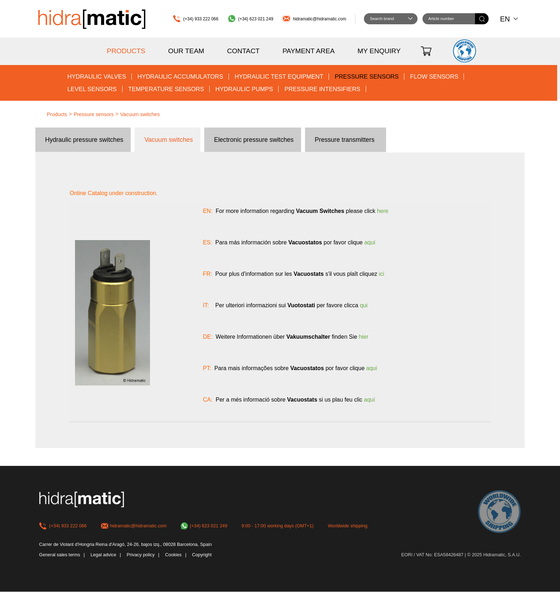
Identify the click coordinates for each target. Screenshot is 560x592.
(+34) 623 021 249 (255, 18)
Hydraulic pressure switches (84, 139)
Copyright (202, 555)
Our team (186, 51)
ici (381, 274)
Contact (243, 51)
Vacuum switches (140, 114)
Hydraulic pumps (244, 89)
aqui (371, 368)
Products (126, 51)
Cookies (173, 555)
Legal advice (103, 555)
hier (364, 337)
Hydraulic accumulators (180, 76)
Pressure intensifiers (322, 89)
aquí (369, 242)
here (382, 211)
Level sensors (91, 89)
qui (364, 305)
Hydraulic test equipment (279, 76)
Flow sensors (434, 76)
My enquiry (379, 51)
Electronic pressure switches (254, 139)
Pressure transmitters (344, 139)
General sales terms (59, 555)
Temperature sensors (166, 89)
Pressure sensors (367, 76)
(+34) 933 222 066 (200, 18)
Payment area (308, 51)
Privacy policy (141, 555)
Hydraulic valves (96, 76)
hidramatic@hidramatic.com (319, 18)
